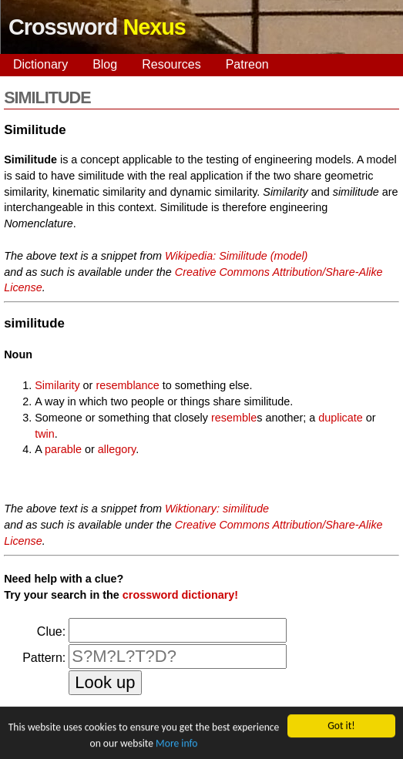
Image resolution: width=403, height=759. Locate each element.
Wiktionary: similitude (217, 508)
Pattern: (43, 657)
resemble (234, 417)
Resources (171, 64)
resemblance (127, 385)
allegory (117, 449)
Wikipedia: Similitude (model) (236, 256)
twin (45, 434)
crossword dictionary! (180, 595)
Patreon (247, 64)
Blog (104, 64)
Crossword (97, 27)
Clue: (51, 631)
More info (176, 743)
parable (63, 449)
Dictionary (40, 64)
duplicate (340, 417)
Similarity (57, 385)
